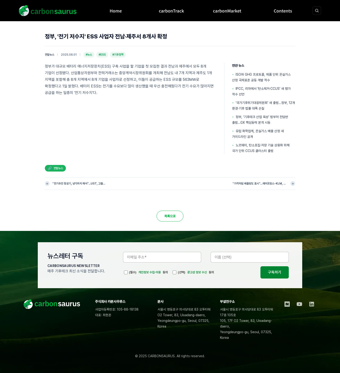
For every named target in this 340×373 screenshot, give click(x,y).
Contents (283, 11)
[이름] (250, 257)
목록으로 (170, 216)
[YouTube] (299, 304)
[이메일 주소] (162, 257)
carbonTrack (171, 11)
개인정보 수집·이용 (149, 272)
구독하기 (274, 272)
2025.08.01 (69, 54)
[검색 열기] (317, 10)
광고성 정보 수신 (197, 272)
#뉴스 (89, 54)
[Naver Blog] (287, 304)
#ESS (102, 54)
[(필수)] (126, 272)
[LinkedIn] (311, 304)
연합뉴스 (49, 54)
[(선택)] (174, 272)
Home (116, 11)
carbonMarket (227, 11)
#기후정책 (117, 54)
